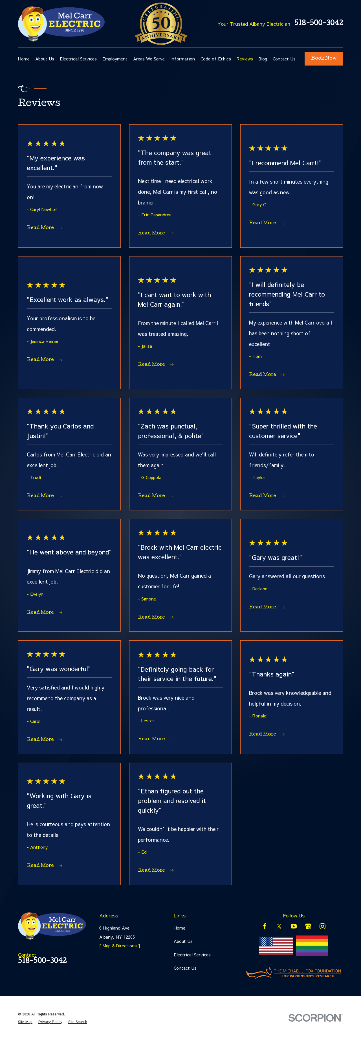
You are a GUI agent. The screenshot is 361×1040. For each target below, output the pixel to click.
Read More (44, 228)
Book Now (324, 58)
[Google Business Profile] (308, 926)
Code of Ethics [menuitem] (216, 59)
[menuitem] (25, 1021)
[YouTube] (294, 926)
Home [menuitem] (24, 59)
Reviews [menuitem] (245, 59)
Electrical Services (192, 955)
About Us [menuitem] (44, 59)
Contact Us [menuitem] (284, 59)
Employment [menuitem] (114, 59)
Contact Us (185, 968)
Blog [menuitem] (263, 59)
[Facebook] (265, 926)
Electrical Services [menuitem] (78, 59)
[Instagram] (322, 926)
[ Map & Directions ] (119, 945)
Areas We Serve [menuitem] (149, 59)
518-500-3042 (318, 24)
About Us (183, 941)
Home (179, 928)
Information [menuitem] (182, 59)
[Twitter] (279, 926)
